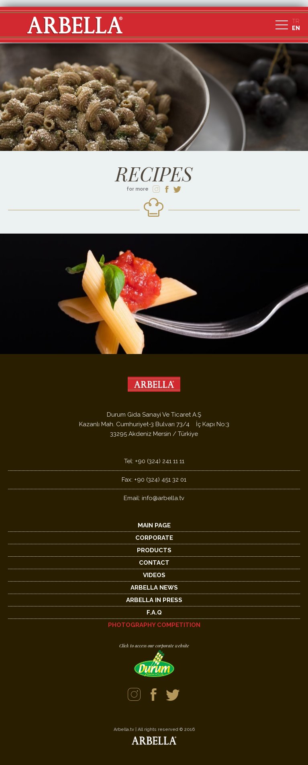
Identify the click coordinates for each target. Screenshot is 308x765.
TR (295, 21)
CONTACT (154, 562)
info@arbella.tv (154, 498)
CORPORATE (154, 537)
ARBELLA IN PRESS (154, 600)
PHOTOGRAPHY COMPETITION (154, 625)
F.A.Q (154, 612)
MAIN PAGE (154, 525)
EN (296, 28)
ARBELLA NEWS (154, 587)
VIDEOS (154, 575)
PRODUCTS (154, 550)
